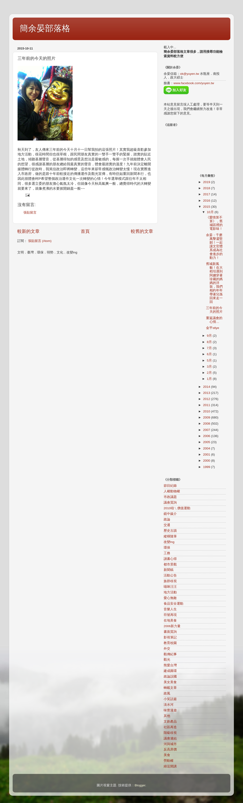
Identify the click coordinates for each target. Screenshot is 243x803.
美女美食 (170, 682)
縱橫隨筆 (170, 536)
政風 (167, 693)
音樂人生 (170, 609)
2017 (207, 194)
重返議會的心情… (214, 320)
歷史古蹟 (170, 530)
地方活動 (170, 592)
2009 (207, 417)
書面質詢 (170, 631)
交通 (167, 525)
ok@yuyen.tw (189, 73)
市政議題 (170, 497)
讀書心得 (170, 559)
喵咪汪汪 (170, 586)
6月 (210, 354)
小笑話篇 (170, 699)
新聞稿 (168, 570)
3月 (210, 366)
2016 (207, 200)
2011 (207, 405)
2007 (207, 430)
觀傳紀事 (170, 654)
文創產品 (170, 721)
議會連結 (170, 738)
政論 (167, 519)
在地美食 (170, 620)
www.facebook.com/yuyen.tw (193, 83)
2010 (207, 411)
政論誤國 (170, 676)
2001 (207, 454)
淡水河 (168, 704)
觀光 (167, 659)
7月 (210, 348)
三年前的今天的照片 (214, 309)
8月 (210, 342)
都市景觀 (170, 564)
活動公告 (170, 575)
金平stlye (212, 328)
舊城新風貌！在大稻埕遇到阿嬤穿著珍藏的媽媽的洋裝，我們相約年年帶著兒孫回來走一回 (214, 283)
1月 (210, 379)
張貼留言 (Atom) (40, 241)
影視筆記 (170, 637)
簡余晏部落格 (45, 28)
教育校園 (170, 643)
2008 (207, 423)
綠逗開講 (170, 766)
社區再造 (170, 727)
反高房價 (170, 749)
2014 (207, 386)
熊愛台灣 (170, 665)
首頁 (85, 231)
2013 (207, 393)
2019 (207, 182)
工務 (167, 553)
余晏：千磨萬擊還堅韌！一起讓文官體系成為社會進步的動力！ (214, 246)
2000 (207, 460)
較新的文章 (28, 231)
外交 (167, 648)
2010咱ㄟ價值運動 (177, 508)
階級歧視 (170, 733)
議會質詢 (170, 502)
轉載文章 (170, 688)
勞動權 (168, 760)
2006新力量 (172, 626)
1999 (207, 467)
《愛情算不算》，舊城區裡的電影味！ (214, 223)
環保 (167, 547)
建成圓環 (170, 671)
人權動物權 (172, 491)
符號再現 (170, 615)
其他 (167, 716)
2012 (207, 399)
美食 (167, 755)
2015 (207, 206)
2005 (207, 442)
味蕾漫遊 (170, 710)
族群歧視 (170, 581)
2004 (207, 448)
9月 (210, 335)
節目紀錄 (170, 485)
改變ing (169, 542)
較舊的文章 (142, 231)
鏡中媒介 (170, 514)
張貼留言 (30, 212)
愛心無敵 (170, 598)
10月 (211, 212)
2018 (207, 188)
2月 (210, 372)
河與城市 (170, 744)
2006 (207, 436)
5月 (210, 360)
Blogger (140, 785)
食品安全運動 (173, 603)
